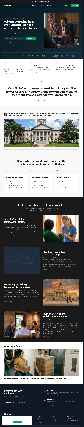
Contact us (22, 402)
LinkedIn (54, 420)
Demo (53, 416)
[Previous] (75, 346)
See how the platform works (11, 42)
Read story (74, 152)
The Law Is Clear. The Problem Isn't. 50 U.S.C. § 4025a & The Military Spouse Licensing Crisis (35, 378)
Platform (33, 5)
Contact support (51, 405)
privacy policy (14, 419)
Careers (39, 420)
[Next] (78, 346)
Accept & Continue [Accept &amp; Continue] (17, 422)
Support (54, 418)
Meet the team (47, 336)
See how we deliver (9, 301)
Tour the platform (9, 238)
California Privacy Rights (72, 420)
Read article (74, 379)
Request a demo (10, 402)
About (39, 416)
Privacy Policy (70, 416)
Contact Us (40, 422)
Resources (49, 5)
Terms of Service (70, 418)
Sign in (66, 5)
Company (41, 5)
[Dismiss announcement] (79, 1)
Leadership (40, 418)
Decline (26, 422)
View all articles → (68, 346)
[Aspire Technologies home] (7, 5)
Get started (75, 5)
